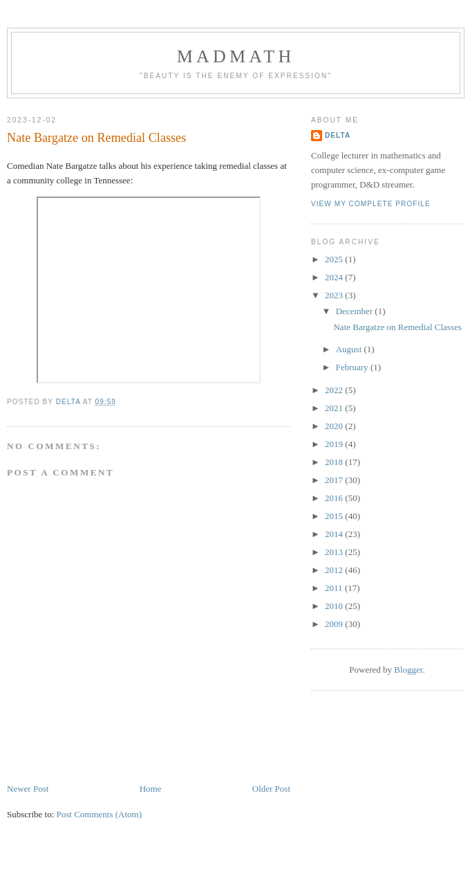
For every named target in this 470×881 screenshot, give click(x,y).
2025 (335, 259)
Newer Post (27, 788)
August (350, 349)
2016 (335, 498)
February (353, 367)
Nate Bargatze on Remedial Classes (397, 327)
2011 (335, 588)
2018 (335, 462)
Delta (337, 135)
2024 (335, 277)
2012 (335, 570)
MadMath (236, 56)
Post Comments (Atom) (99, 814)
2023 (335, 295)
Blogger (408, 669)
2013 (335, 552)
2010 (335, 606)
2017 (335, 480)
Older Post (271, 788)
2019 (335, 444)
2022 (335, 390)
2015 (335, 516)
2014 (335, 534)
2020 (335, 426)
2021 (335, 408)
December (355, 311)
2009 (335, 624)
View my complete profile (371, 204)
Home (151, 788)
